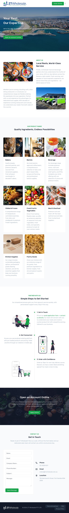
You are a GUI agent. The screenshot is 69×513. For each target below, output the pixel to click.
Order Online (58, 3)
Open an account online (13, 37)
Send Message (12, 490)
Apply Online (34, 412)
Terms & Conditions (52, 506)
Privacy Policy (60, 509)
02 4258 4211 (44, 465)
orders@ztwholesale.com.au (49, 472)
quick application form (51, 315)
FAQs (62, 506)
